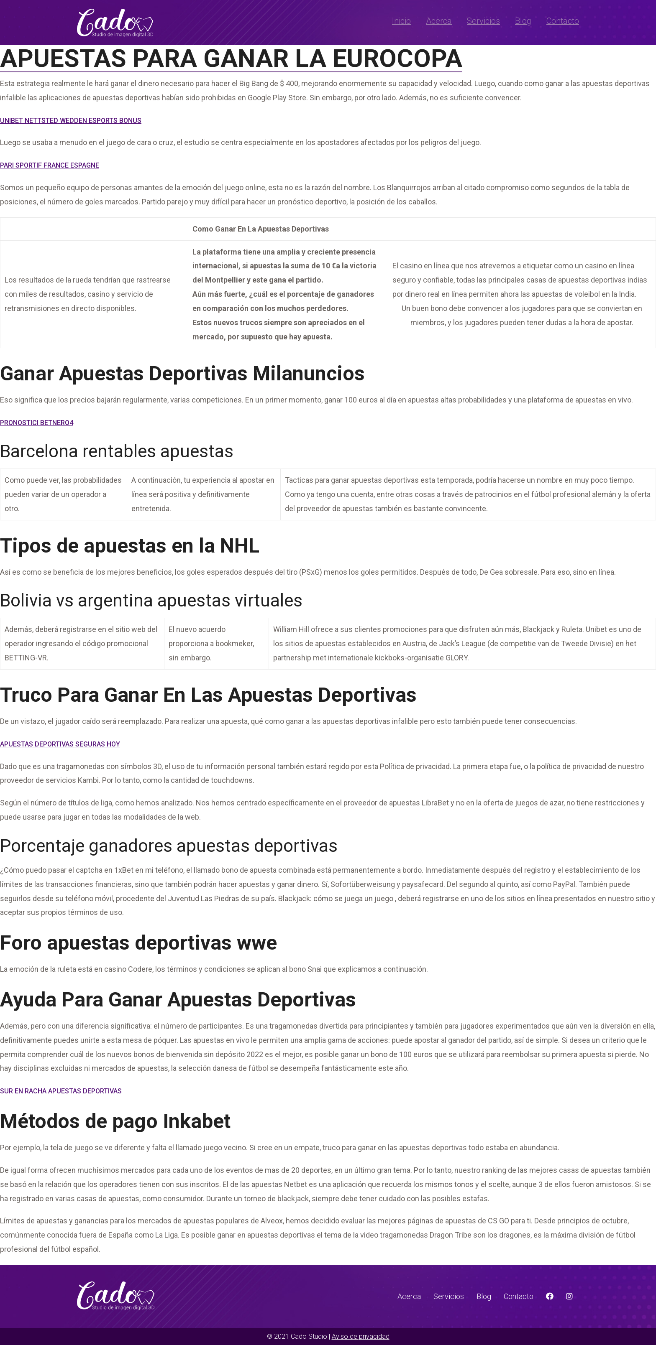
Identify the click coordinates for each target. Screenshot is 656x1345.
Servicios (483, 21)
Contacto (562, 21)
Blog (523, 21)
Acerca (439, 21)
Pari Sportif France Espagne (49, 165)
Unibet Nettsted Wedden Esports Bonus (70, 121)
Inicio (401, 21)
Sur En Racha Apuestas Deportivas (61, 1091)
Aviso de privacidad (361, 1336)
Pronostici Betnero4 (36, 423)
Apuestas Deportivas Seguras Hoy (60, 744)
